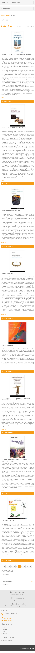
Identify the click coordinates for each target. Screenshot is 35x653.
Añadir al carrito (7, 101)
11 (30, 566)
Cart (4, 631)
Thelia (32, 648)
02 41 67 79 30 (7, 618)
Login (4, 627)
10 (27, 566)
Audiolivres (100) (7, 578)
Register (5, 629)
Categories (5, 9)
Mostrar (19, 26)
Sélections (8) (6, 585)
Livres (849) (5, 574)
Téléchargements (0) (8, 581)
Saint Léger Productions (10, 2)
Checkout (5, 633)
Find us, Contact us (8, 620)
